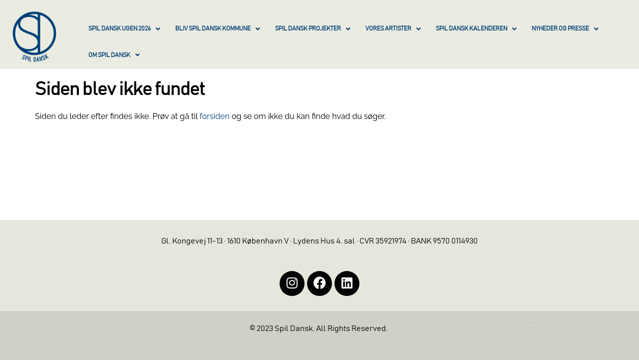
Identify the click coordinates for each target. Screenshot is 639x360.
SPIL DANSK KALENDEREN (476, 29)
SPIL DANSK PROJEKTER (312, 29)
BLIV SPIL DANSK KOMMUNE (217, 29)
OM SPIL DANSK (114, 55)
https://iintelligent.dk (532, 322)
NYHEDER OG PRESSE (565, 29)
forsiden (215, 116)
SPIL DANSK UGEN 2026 (124, 29)
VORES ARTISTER (393, 29)
